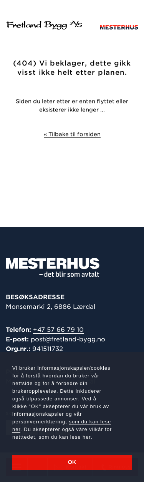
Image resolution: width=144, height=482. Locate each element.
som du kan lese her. (66, 437)
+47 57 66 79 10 (58, 329)
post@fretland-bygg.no (68, 339)
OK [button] (72, 462)
